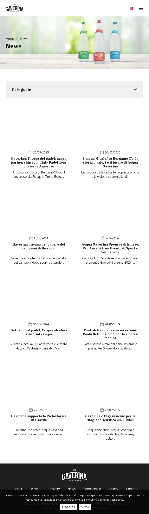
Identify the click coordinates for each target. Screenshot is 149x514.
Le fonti (35, 489)
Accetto (85, 506)
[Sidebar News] (74, 89)
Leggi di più (68, 506)
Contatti (132, 489)
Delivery (54, 489)
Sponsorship (92, 489)
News (72, 489)
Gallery (113, 489)
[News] (39, 144)
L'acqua (17, 489)
